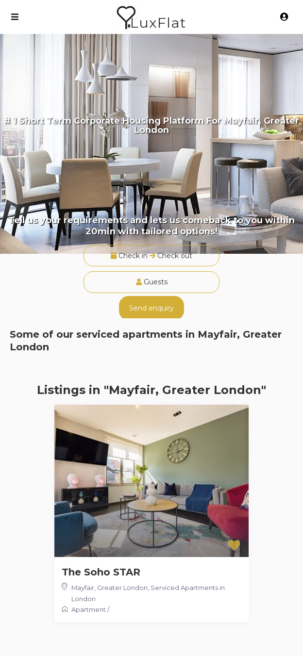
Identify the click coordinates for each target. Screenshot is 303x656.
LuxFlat (158, 22)
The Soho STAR (101, 572)
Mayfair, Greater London (109, 587)
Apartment (88, 609)
